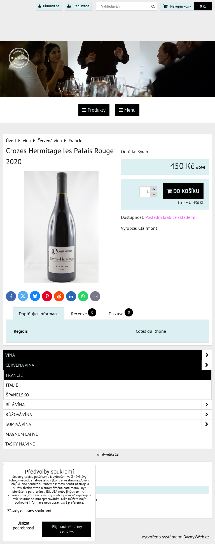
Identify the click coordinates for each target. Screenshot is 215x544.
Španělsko (17, 395)
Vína (108, 355)
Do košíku (183, 190)
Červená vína (109, 365)
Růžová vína (109, 414)
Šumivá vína (109, 424)
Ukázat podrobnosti (23, 525)
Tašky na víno (20, 444)
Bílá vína (109, 404)
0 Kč (203, 6)
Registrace (78, 6)
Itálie (12, 385)
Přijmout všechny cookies (67, 529)
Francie (14, 375)
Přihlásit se (48, 6)
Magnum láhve (22, 434)
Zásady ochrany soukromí (29, 510)
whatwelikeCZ (107, 454)
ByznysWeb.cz (196, 537)
